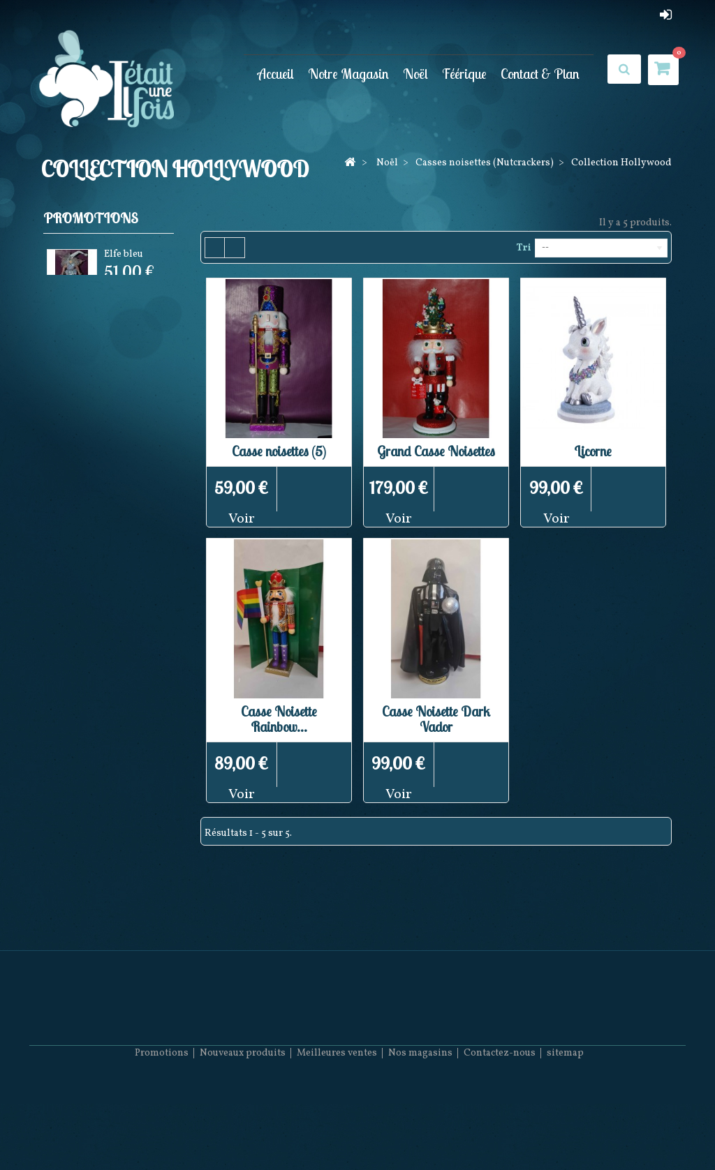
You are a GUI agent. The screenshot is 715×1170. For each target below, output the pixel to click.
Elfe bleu (123, 256)
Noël (415, 73)
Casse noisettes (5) (279, 451)
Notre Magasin (348, 73)
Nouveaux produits (243, 1128)
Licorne (593, 451)
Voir (241, 519)
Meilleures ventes (337, 1128)
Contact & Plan (540, 73)
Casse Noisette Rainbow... (279, 719)
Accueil (276, 73)
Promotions (90, 218)
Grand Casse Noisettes (436, 451)
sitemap (565, 1128)
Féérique (464, 73)
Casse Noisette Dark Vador (436, 719)
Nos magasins (420, 1128)
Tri (523, 248)
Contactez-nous (500, 1128)
